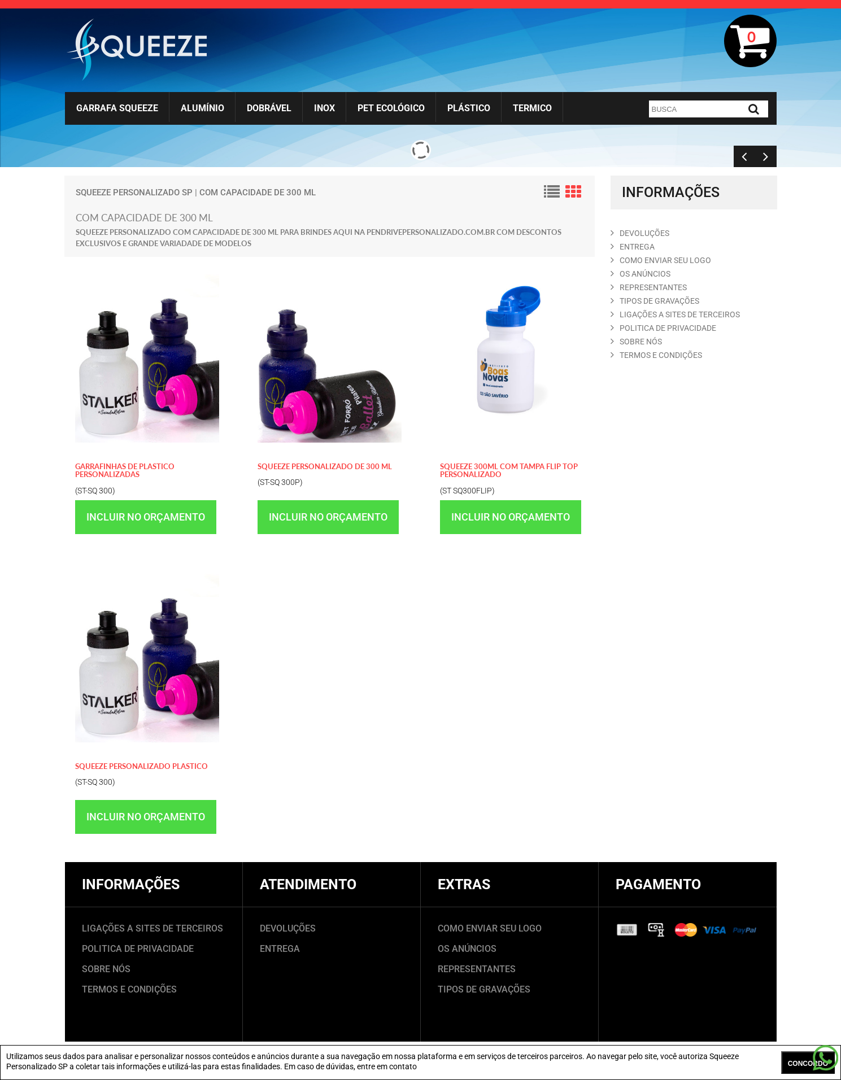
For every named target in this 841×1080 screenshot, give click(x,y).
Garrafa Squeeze (117, 108)
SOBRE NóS (636, 341)
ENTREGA (633, 246)
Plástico (468, 108)
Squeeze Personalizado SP (134, 192)
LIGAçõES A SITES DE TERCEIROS (675, 314)
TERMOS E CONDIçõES (656, 355)
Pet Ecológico (391, 108)
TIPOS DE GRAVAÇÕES (484, 989)
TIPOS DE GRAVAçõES (655, 300)
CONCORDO (808, 1064)
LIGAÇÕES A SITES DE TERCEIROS (152, 928)
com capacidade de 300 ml (257, 192)
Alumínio (202, 108)
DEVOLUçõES (640, 233)
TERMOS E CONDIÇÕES (129, 989)
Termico (532, 108)
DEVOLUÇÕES (288, 928)
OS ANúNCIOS (640, 273)
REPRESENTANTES (649, 287)
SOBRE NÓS (106, 969)
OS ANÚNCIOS (467, 948)
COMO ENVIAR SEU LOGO (661, 260)
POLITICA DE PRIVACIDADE (663, 328)
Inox (324, 108)
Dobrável (269, 108)
